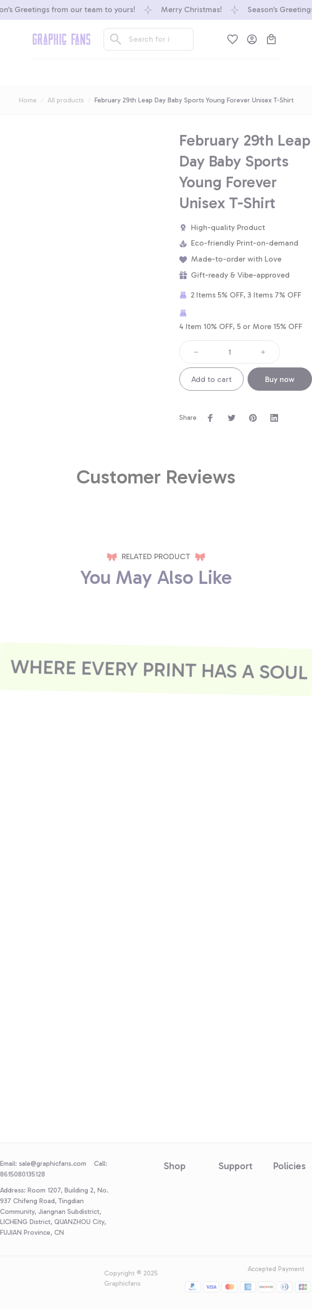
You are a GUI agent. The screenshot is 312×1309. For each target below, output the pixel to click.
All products (65, 100)
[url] (56, 1164)
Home (28, 100)
